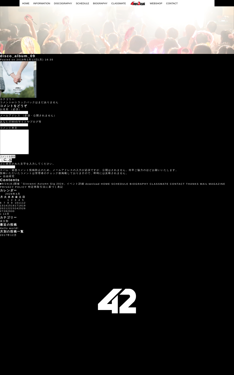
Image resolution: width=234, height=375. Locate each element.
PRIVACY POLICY (13, 191)
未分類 (4, 225)
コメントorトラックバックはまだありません (29, 102)
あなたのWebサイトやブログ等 (21, 121)
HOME (25, 3)
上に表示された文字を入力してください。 (28, 168)
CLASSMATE (118, 3)
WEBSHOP (156, 3)
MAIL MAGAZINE (212, 188)
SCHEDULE (82, 3)
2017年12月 (8, 239)
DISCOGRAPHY (63, 3)
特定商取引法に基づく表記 (45, 191)
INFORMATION (41, 3)
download (92, 188)
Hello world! (9, 233)
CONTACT (172, 3)
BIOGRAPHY (100, 3)
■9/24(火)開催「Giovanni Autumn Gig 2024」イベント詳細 (42, 188)
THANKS (192, 188)
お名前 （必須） (11, 109)
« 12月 (5, 218)
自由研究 (9, 181)
